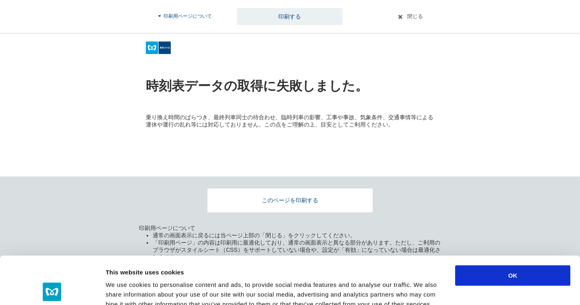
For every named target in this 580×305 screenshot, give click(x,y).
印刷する (289, 16)
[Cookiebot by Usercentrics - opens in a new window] (52, 289)
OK (513, 227)
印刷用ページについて (188, 16)
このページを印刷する (290, 200)
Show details (422, 289)
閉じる (415, 16)
